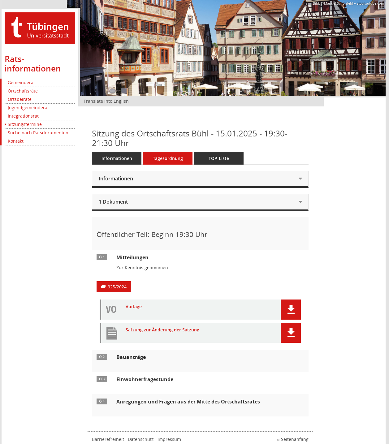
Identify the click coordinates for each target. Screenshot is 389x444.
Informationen (117, 158)
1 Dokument (113, 201)
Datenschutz (141, 439)
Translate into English (106, 101)
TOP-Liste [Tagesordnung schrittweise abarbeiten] (219, 158)
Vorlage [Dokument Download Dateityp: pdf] (134, 306)
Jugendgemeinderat (28, 107)
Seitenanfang (295, 439)
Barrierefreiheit (108, 439)
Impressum (169, 439)
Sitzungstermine (25, 124)
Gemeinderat (21, 82)
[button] (291, 310)
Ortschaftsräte (23, 91)
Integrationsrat (23, 116)
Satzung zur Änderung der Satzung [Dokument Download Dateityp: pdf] (162, 330)
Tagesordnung (168, 158)
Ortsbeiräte (20, 99)
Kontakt (16, 141)
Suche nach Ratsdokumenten (38, 133)
